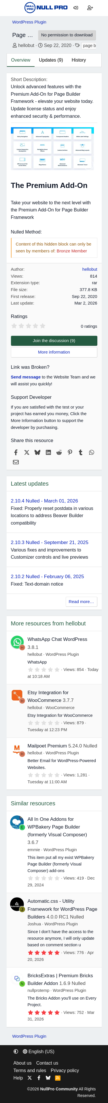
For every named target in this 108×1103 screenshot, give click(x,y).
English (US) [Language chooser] (38, 1051)
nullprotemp (39, 990)
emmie (34, 849)
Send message (26, 377)
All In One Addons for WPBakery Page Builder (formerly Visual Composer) (57, 827)
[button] (15, 1052)
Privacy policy (65, 1070)
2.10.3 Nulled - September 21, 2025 (49, 542)
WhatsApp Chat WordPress (58, 639)
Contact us (47, 1063)
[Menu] (17, 8)
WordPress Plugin (62, 654)
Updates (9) (51, 60)
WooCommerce (60, 707)
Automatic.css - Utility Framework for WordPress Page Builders (62, 908)
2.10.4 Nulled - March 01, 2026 (44, 501)
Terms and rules (30, 1070)
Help (18, 1077)
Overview (21, 60)
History (79, 60)
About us (23, 1063)
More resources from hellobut (48, 623)
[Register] (90, 8)
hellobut (26, 45)
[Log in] (75, 8)
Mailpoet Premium (47, 746)
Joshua (34, 924)
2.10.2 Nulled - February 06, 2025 (47, 576)
